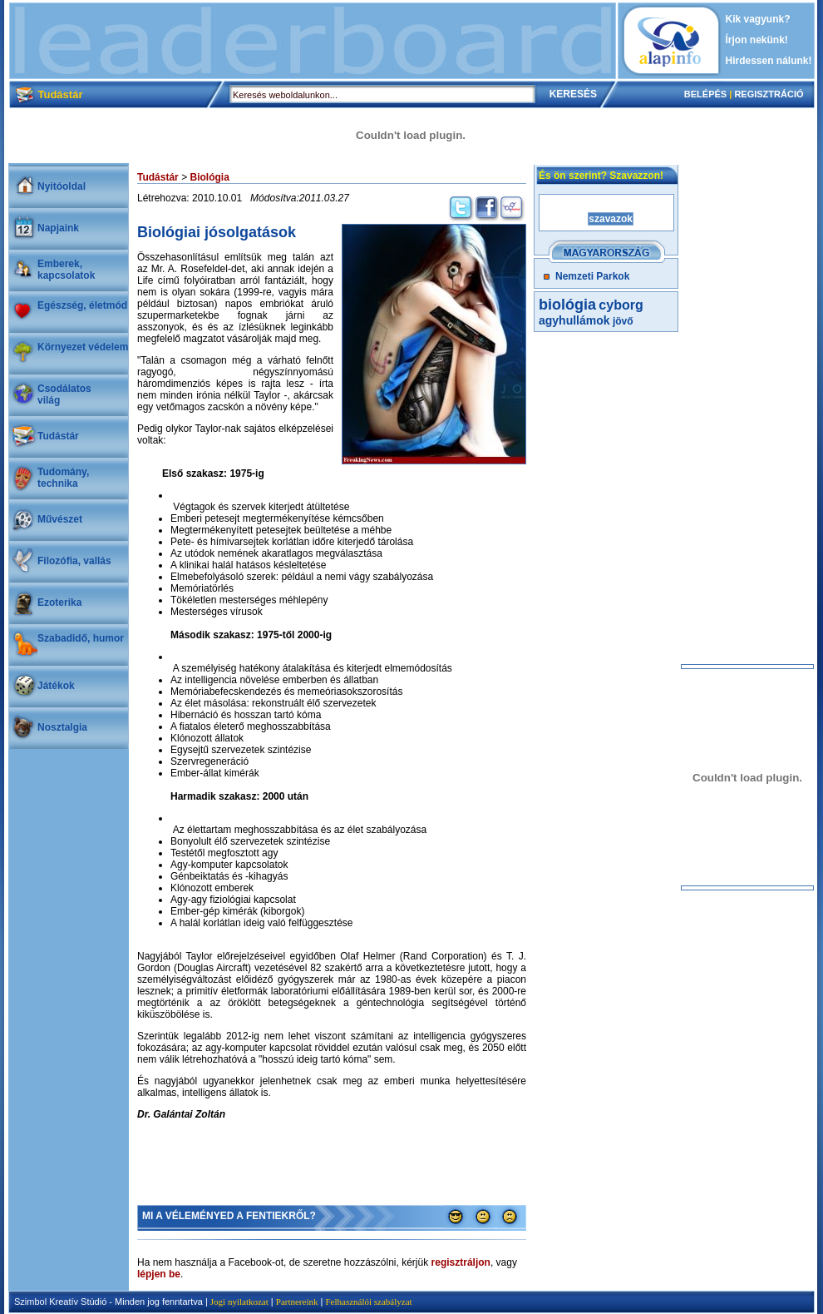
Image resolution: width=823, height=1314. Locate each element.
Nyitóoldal (61, 186)
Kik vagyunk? (758, 19)
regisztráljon (460, 1262)
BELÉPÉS (705, 94)
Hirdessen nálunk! (769, 61)
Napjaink (58, 228)
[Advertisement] (312, 40)
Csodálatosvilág (64, 394)
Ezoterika (59, 602)
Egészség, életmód (82, 305)
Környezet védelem (82, 347)
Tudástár (58, 436)
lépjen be (158, 1274)
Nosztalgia (62, 727)
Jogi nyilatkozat (239, 1302)
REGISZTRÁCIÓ (768, 94)
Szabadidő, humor (80, 638)
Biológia (209, 177)
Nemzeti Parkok (592, 276)
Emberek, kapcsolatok (66, 269)
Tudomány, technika (63, 477)
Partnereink (297, 1302)
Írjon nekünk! (757, 40)
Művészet (59, 519)
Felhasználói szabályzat (368, 1302)
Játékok (56, 686)
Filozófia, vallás (74, 561)
